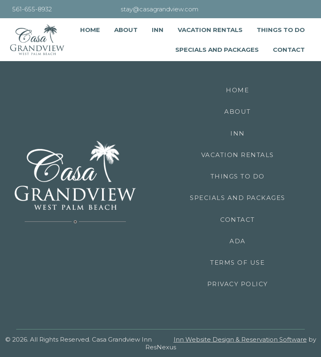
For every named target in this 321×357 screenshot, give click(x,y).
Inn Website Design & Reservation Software (240, 339)
